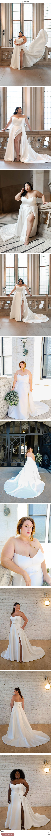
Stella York (25, 1)
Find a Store (8, 834)
